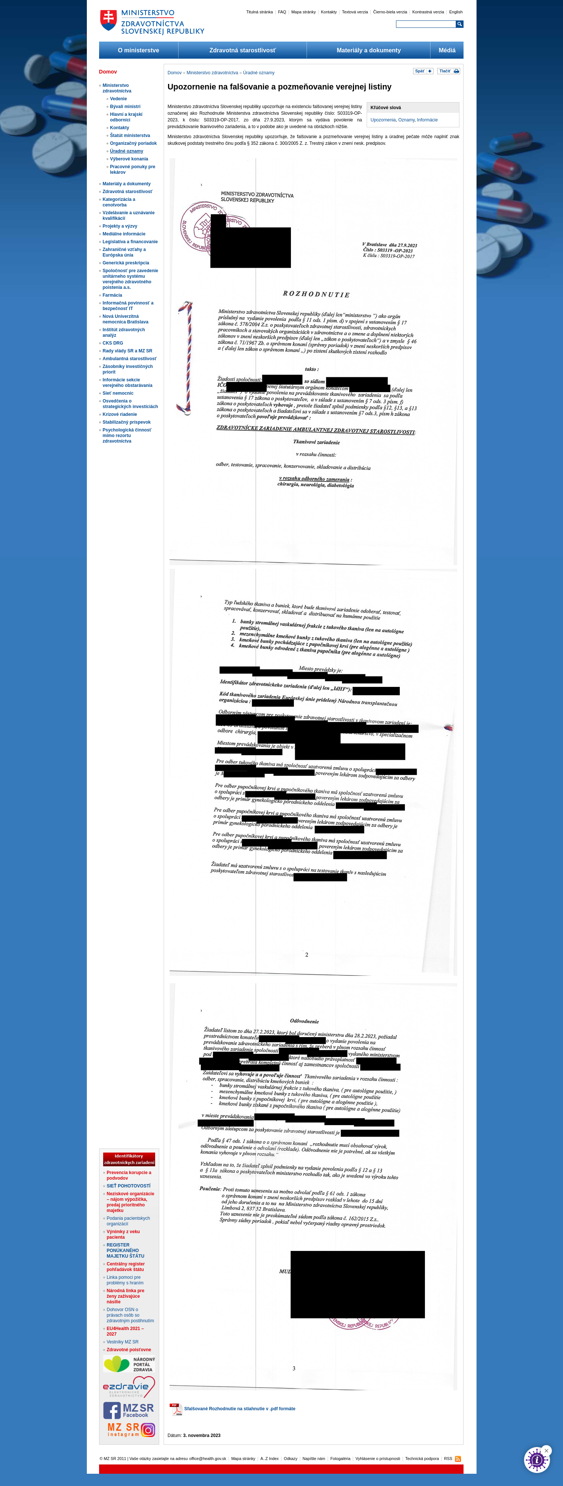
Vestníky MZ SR (123, 1342)
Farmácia (112, 295)
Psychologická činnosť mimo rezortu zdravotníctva (127, 435)
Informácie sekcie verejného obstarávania (128, 382)
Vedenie (118, 98)
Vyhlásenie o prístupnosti (378, 1458)
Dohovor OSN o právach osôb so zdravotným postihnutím (130, 1315)
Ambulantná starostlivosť (130, 358)
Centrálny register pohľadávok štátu (126, 1266)
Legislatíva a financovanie (130, 241)
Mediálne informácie (124, 234)
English (455, 12)
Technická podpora (422, 1458)
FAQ (282, 12)
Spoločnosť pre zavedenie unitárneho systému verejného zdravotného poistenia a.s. (130, 279)
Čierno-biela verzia (390, 12)
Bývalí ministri (125, 106)
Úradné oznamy (126, 151)
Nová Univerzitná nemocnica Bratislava (125, 319)
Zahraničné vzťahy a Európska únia (124, 252)
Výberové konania (129, 159)
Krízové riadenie (120, 414)
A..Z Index (270, 1458)
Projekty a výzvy (120, 226)
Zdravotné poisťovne (129, 1349)
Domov (175, 72)
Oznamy (406, 120)
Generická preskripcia (126, 262)
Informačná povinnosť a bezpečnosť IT (128, 305)
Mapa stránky (303, 12)
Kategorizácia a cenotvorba (119, 202)
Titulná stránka (259, 12)
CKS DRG (113, 343)
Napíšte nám (313, 1458)
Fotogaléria (340, 1458)
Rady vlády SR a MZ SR (128, 350)
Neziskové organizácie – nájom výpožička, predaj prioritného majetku (130, 1202)
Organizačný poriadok (133, 143)
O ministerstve (138, 50)
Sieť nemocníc (118, 393)
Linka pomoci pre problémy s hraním (125, 1280)
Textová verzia (355, 12)
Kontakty (329, 12)
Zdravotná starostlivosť (242, 50)
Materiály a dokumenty (369, 50)
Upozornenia (383, 120)
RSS (448, 1458)
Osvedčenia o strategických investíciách (130, 403)
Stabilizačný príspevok (127, 422)
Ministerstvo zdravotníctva (117, 88)
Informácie (427, 120)
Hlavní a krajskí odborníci (126, 117)
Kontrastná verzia (428, 12)
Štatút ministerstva (130, 135)
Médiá (447, 50)
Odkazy (291, 1458)
